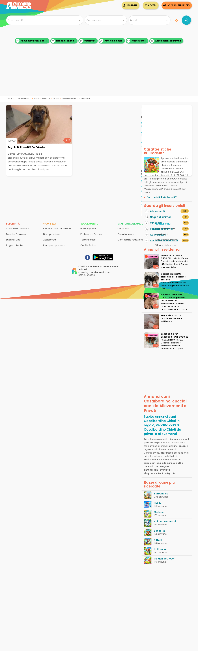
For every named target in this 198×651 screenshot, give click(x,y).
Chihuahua (161, 549)
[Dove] (149, 20)
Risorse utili (162, 223)
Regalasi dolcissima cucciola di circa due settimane (171, 318)
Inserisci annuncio (178, 5)
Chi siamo (123, 228)
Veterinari (87, 41)
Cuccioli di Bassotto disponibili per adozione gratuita (173, 277)
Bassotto (159, 530)
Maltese (159, 512)
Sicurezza (49, 223)
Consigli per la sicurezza (57, 228)
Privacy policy (88, 228)
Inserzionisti (161, 234)
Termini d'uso (88, 239)
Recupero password (54, 245)
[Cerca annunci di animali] (186, 20)
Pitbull (158, 540)
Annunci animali (23, 98)
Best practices (51, 234)
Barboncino (161, 493)
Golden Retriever (164, 558)
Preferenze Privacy (91, 234)
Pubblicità (13, 223)
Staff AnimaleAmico (131, 223)
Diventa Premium (16, 234)
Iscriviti (132, 5)
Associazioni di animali (165, 41)
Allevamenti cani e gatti (31, 41)
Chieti (56, 98)
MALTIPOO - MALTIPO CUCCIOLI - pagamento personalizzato (173, 297)
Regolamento (89, 223)
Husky (157, 503)
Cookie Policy (88, 245)
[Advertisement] (99, 74)
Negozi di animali (63, 41)
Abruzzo (46, 98)
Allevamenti (157, 211)
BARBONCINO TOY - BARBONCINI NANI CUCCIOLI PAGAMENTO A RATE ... (175, 337)
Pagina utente (14, 245)
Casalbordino (69, 98)
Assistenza (49, 239)
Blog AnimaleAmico (166, 239)
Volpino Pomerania (165, 521)
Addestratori (136, 41)
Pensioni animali (111, 41)
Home (9, 98)
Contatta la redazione (131, 239)
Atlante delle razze (165, 245)
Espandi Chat (14, 239)
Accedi (152, 5)
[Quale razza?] (106, 20)
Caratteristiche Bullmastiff (162, 197)
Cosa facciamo (127, 234)
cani (36, 98)
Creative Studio (97, 272)
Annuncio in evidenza (18, 228)
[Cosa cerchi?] (44, 20)
